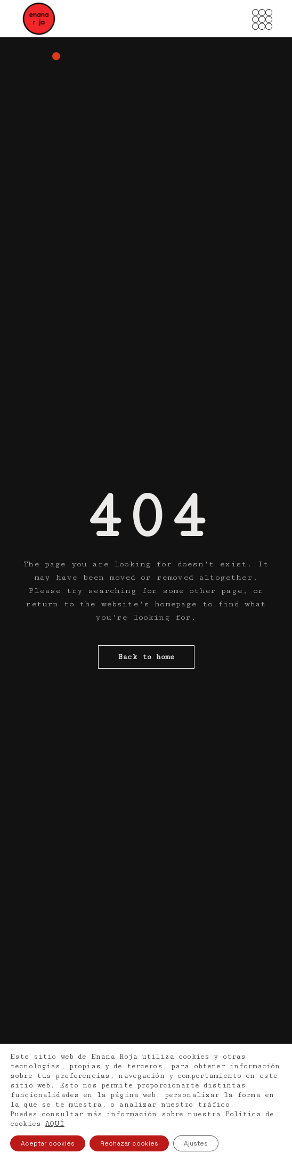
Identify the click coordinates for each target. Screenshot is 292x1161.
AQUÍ (54, 1123)
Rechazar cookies (129, 1143)
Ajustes (196, 1143)
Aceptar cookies (48, 1143)
